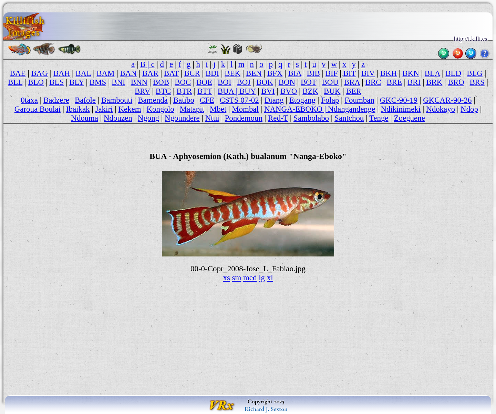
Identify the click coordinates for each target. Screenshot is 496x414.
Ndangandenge (351, 109)
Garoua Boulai (37, 109)
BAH (61, 73)
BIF (332, 73)
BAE (18, 73)
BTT (204, 91)
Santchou (349, 118)
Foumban (359, 100)
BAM (105, 73)
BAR (150, 73)
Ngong (148, 118)
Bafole (85, 100)
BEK (232, 73)
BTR (184, 91)
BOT (308, 82)
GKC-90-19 (398, 100)
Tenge (379, 118)
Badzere (56, 100)
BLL (15, 82)
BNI (118, 82)
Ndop (469, 109)
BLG (475, 73)
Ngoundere (182, 118)
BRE (394, 82)
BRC (373, 82)
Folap (330, 100)
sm (236, 277)
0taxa (29, 100)
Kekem (129, 109)
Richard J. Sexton (266, 409)
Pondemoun (243, 118)
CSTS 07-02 (239, 100)
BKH (388, 73)
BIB (313, 73)
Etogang (302, 100)
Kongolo (160, 109)
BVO (288, 91)
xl (270, 277)
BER (353, 91)
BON (287, 82)
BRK (434, 82)
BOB (161, 82)
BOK (264, 82)
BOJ (244, 82)
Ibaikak (78, 109)
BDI (212, 73)
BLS (56, 82)
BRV (142, 91)
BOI (224, 82)
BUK (332, 91)
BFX (275, 73)
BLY (76, 82)
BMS (98, 82)
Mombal (245, 109)
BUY (247, 91)
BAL (83, 73)
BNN (139, 82)
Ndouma (84, 118)
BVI (268, 91)
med (250, 277)
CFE (207, 100)
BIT (349, 73)
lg (262, 277)
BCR (192, 73)
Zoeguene (409, 118)
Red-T (278, 118)
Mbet (218, 109)
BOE (204, 82)
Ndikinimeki (401, 109)
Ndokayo (440, 109)
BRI (414, 82)
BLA (432, 73)
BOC (183, 82)
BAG (39, 73)
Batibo (183, 100)
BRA (352, 82)
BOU (330, 82)
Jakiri (104, 109)
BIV (368, 73)
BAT (171, 73)
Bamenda (152, 100)
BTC (163, 91)
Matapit (192, 109)
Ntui (212, 118)
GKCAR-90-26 (447, 100)
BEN (254, 73)
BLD (453, 73)
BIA (294, 73)
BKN (410, 73)
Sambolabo (311, 118)
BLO (36, 82)
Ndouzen (118, 118)
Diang (274, 100)
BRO (456, 82)
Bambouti (116, 100)
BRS (477, 82)
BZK (310, 91)
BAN (128, 73)
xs (226, 277)
